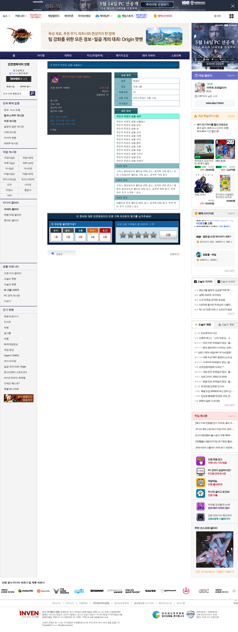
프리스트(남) (9, 179)
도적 (9, 184)
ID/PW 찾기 (25, 87)
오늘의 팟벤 (10, 284)
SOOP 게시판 (11, 143)
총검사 (27, 190)
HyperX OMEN (11, 355)
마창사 (9, 190)
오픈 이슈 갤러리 (12, 273)
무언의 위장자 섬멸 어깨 (128, 135)
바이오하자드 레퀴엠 (14, 378)
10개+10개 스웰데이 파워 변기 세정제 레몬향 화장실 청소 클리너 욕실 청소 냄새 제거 (215, 447)
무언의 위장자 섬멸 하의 (128, 139)
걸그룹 (7, 333)
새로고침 (228, 271)
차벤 (6, 327)
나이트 (27, 184)
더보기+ (231, 75)
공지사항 (181, 603)
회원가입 (11, 87)
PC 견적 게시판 (12, 295)
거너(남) (9, 168)
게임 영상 (9, 350)
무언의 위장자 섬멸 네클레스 (130, 121)
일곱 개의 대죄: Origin (15, 366)
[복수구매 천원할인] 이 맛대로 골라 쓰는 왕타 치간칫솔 (215, 423)
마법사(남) (9, 173)
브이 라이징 (10, 361)
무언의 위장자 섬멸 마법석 (129, 160)
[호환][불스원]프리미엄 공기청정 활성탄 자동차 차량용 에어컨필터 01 (215, 441)
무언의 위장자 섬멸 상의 (128, 132)
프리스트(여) (27, 179)
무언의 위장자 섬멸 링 (127, 128)
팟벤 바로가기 (11, 316)
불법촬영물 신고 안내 (143, 603)
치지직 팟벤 (10, 138)
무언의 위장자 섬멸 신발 (128, 146)
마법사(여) (27, 173)
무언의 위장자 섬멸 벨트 (128, 142)
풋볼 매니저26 (11, 389)
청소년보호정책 (121, 603)
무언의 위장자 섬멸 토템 (128, 149)
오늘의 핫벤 (10, 279)
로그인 (217, 16)
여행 (6, 338)
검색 (32, 93)
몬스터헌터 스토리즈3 (15, 372)
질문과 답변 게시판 (14, 126)
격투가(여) (27, 163)
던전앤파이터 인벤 (18, 64)
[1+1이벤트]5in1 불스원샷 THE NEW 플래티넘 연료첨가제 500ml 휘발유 (215, 435)
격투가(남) (9, 163)
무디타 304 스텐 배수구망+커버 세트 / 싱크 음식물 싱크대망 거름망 (215, 429)
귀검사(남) (9, 157)
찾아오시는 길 (165, 603)
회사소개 (56, 603)
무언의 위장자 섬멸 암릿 (128, 125)
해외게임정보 (11, 344)
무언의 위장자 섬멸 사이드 (129, 153)
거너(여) (28, 168)
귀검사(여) (27, 157)
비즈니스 (70, 603)
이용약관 (83, 603)
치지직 (7, 322)
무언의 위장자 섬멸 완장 (128, 157)
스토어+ (231, 116)
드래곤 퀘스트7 (12, 383)
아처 (9, 195)
